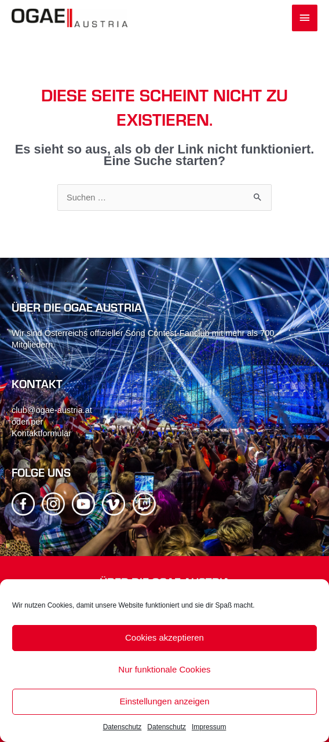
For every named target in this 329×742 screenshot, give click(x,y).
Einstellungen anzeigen (164, 701)
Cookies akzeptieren (164, 637)
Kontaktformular (41, 433)
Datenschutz (122, 727)
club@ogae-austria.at (52, 410)
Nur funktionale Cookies (164, 669)
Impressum (209, 727)
